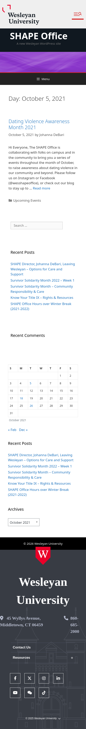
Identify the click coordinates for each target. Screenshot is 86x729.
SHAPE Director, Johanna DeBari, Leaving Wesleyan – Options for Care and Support (43, 269)
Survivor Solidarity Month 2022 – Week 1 (43, 280)
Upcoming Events (27, 200)
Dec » (23, 429)
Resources (21, 658)
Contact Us (22, 647)
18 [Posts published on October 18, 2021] (21, 398)
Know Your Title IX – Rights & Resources (42, 297)
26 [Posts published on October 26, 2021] (31, 406)
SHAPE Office (38, 36)
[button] (78, 14)
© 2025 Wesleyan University (43, 718)
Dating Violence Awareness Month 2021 (39, 124)
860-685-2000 (74, 625)
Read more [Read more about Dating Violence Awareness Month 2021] (41, 188)
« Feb (12, 429)
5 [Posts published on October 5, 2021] (30, 383)
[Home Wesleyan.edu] (43, 556)
